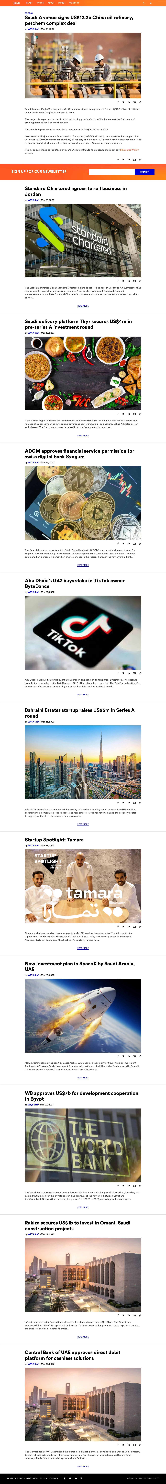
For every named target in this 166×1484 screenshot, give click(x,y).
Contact (74, 3)
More (61, 3)
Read (29, 3)
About (51, 3)
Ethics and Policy (129, 150)
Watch (40, 3)
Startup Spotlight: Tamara (54, 839)
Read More (83, 306)
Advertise (20, 1479)
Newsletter (32, 1479)
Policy (43, 1479)
